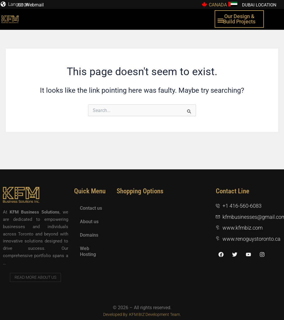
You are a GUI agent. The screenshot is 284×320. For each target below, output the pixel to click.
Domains (89, 235)
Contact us (91, 208)
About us (89, 221)
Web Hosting (88, 251)
